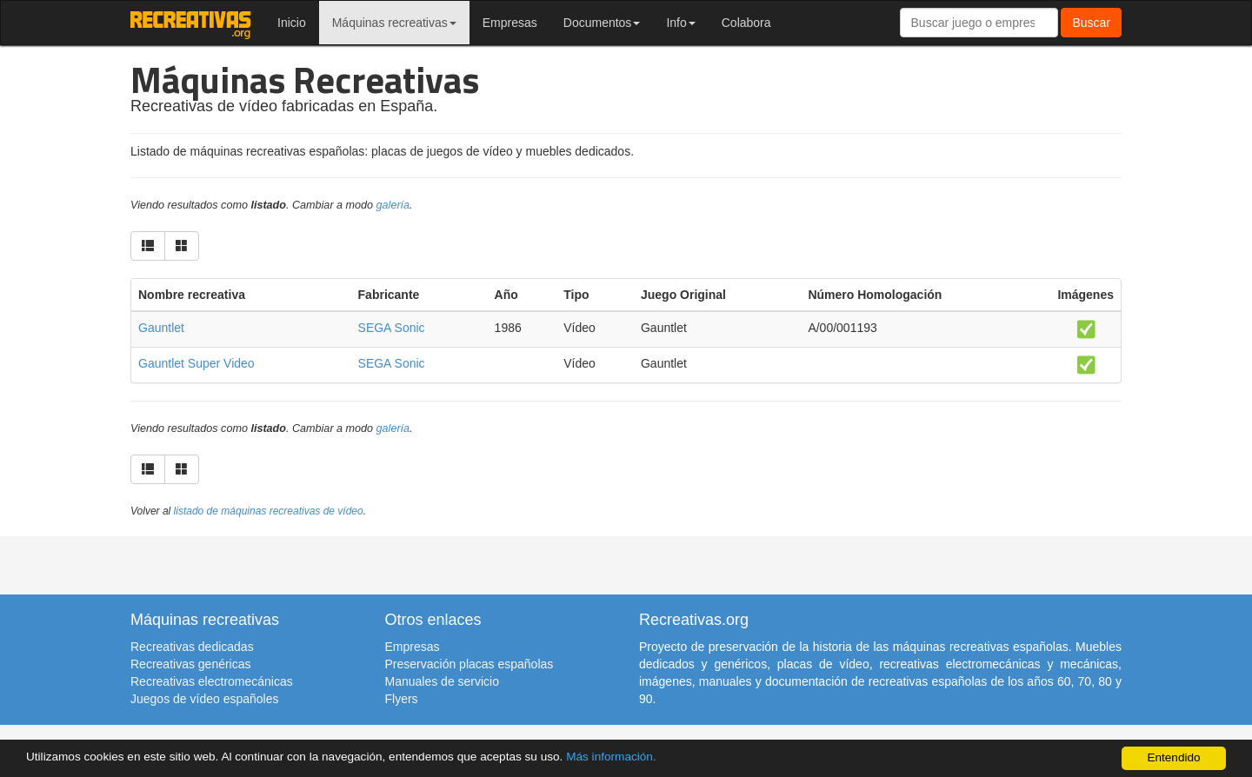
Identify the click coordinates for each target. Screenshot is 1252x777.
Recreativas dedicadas (192, 647)
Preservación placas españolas (469, 664)
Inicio (291, 23)
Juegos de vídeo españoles (204, 699)
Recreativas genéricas (190, 664)
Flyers (401, 699)
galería (393, 205)
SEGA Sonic (391, 328)
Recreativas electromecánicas (211, 681)
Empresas (510, 23)
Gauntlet (161, 328)
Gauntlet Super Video (196, 363)
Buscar (1091, 23)
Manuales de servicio (442, 681)
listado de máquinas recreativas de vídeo (268, 511)
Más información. (611, 756)
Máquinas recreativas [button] (394, 23)
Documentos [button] (602, 23)
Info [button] (680, 23)
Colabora (746, 23)
